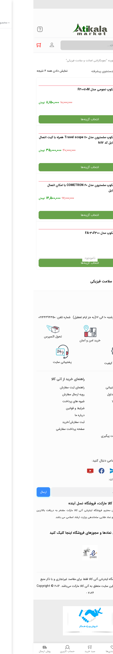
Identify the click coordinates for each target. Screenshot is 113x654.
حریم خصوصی (97, 408)
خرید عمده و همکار (94, 442)
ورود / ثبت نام (97, 429)
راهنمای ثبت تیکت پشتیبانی (89, 387)
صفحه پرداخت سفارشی (37, 429)
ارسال (10, 492)
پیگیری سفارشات (96, 415)
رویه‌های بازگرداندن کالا (92, 401)
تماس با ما (100, 422)
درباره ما (46, 415)
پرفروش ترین (96, 71)
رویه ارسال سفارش (40, 394)
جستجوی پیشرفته (69, 71)
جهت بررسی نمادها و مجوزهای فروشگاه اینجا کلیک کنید (56, 533)
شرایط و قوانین (42, 408)
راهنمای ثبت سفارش (38, 387)
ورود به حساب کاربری (18, 45)
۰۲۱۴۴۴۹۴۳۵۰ (94, 6)
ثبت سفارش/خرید (40, 422)
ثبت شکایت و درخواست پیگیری (87, 436)
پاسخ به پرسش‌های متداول (90, 394)
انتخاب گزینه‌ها (56, 119)
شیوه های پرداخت (40, 401)
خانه (107, 60)
